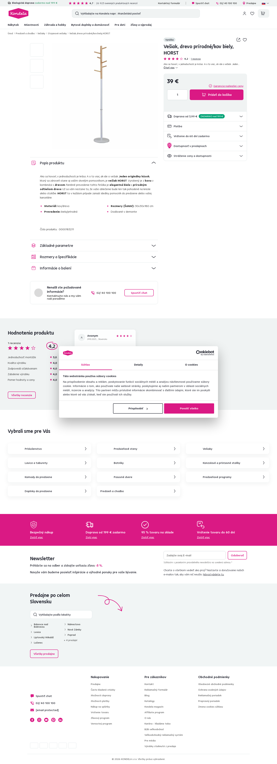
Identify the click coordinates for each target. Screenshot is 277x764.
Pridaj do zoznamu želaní (245, 40)
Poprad (72, 635)
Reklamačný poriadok (210, 695)
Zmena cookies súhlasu (210, 706)
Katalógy (150, 701)
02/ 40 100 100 (226, 3)
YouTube (46, 720)
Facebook (32, 720)
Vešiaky (41, 33)
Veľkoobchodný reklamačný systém (164, 734)
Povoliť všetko (189, 408)
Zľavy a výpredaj (141, 24)
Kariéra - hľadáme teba (157, 723)
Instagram (39, 720)
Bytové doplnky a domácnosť (90, 24)
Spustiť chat (200, 3)
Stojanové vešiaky (57, 33)
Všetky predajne (44, 653)
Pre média (150, 740)
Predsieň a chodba (25, 33)
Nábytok (13, 24)
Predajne (249, 3)
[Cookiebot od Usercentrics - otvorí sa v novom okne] (198, 353)
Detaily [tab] (138, 364)
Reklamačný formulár (156, 689)
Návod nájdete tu (213, 574)
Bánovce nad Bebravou (41, 625)
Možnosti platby (100, 701)
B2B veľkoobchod (154, 729)
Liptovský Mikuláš (44, 637)
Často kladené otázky (103, 689)
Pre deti (120, 24)
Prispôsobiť (138, 408)
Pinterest (53, 720)
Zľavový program (100, 718)
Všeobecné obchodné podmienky (216, 684)
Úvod (10, 33)
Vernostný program (101, 723)
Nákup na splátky (100, 706)
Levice (37, 632)
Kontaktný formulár (169, 3)
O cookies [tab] (191, 364)
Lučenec (38, 642)
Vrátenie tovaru (100, 712)
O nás (148, 718)
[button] (205, 116)
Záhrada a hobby (55, 24)
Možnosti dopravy (101, 695)
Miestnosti (31, 24)
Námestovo (74, 624)
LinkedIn (60, 720)
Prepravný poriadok (209, 701)
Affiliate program (154, 712)
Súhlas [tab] (85, 364)
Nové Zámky (74, 629)
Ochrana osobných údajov (212, 689)
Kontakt (149, 684)
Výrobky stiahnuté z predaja (160, 746)
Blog (147, 695)
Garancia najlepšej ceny (228, 86)
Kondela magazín (154, 706)
